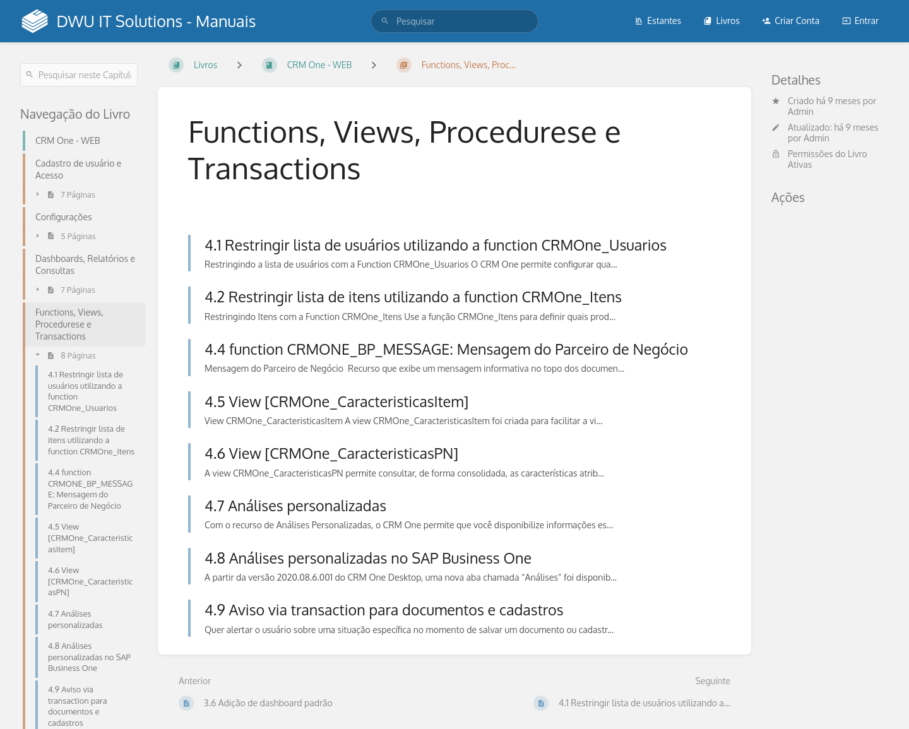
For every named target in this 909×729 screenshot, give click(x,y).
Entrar (860, 20)
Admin (801, 111)
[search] (454, 21)
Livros (721, 20)
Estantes (657, 20)
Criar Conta (790, 20)
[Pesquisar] (385, 21)
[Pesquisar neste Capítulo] (79, 74)
